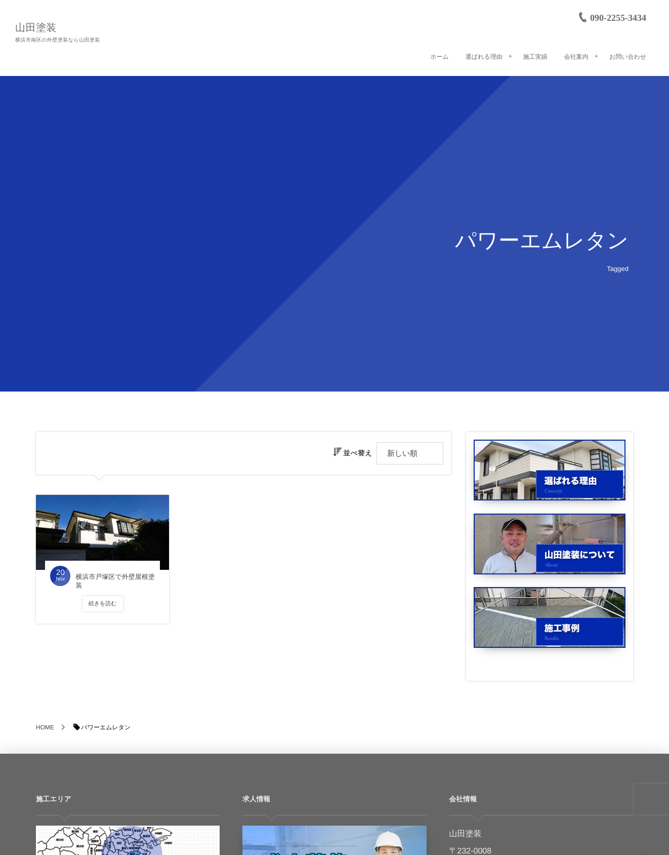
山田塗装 (36, 28)
